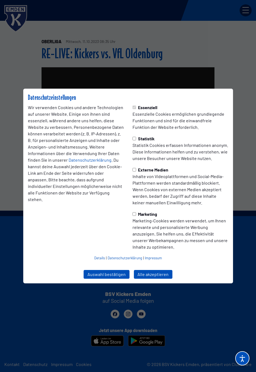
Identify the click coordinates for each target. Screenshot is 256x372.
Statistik (144, 138)
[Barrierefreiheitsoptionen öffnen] (242, 358)
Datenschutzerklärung (90, 159)
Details (99, 258)
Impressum (153, 258)
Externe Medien (150, 169)
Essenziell (145, 107)
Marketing (145, 214)
